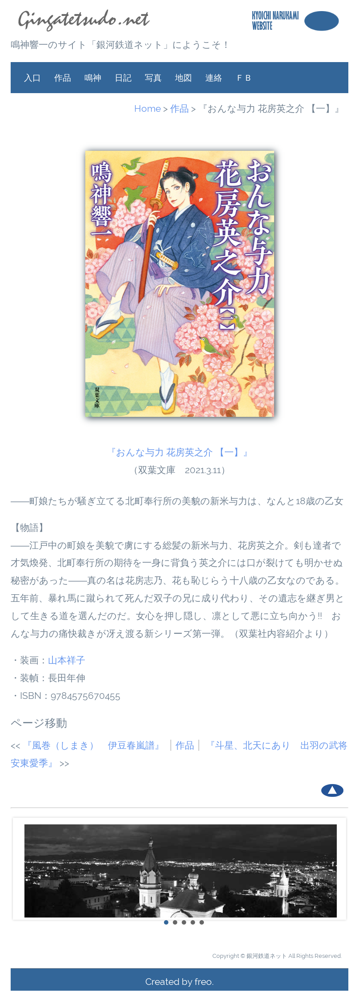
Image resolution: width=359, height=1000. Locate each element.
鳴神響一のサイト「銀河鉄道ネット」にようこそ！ (121, 44)
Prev (22, 869)
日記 (123, 77)
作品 (62, 77)
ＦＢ (243, 77)
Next (337, 869)
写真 (153, 77)
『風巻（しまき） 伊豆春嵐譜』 (93, 745)
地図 (183, 77)
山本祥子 (66, 660)
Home (147, 108)
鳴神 (92, 77)
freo (203, 981)
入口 (32, 77)
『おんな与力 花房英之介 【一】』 (179, 452)
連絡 (213, 77)
